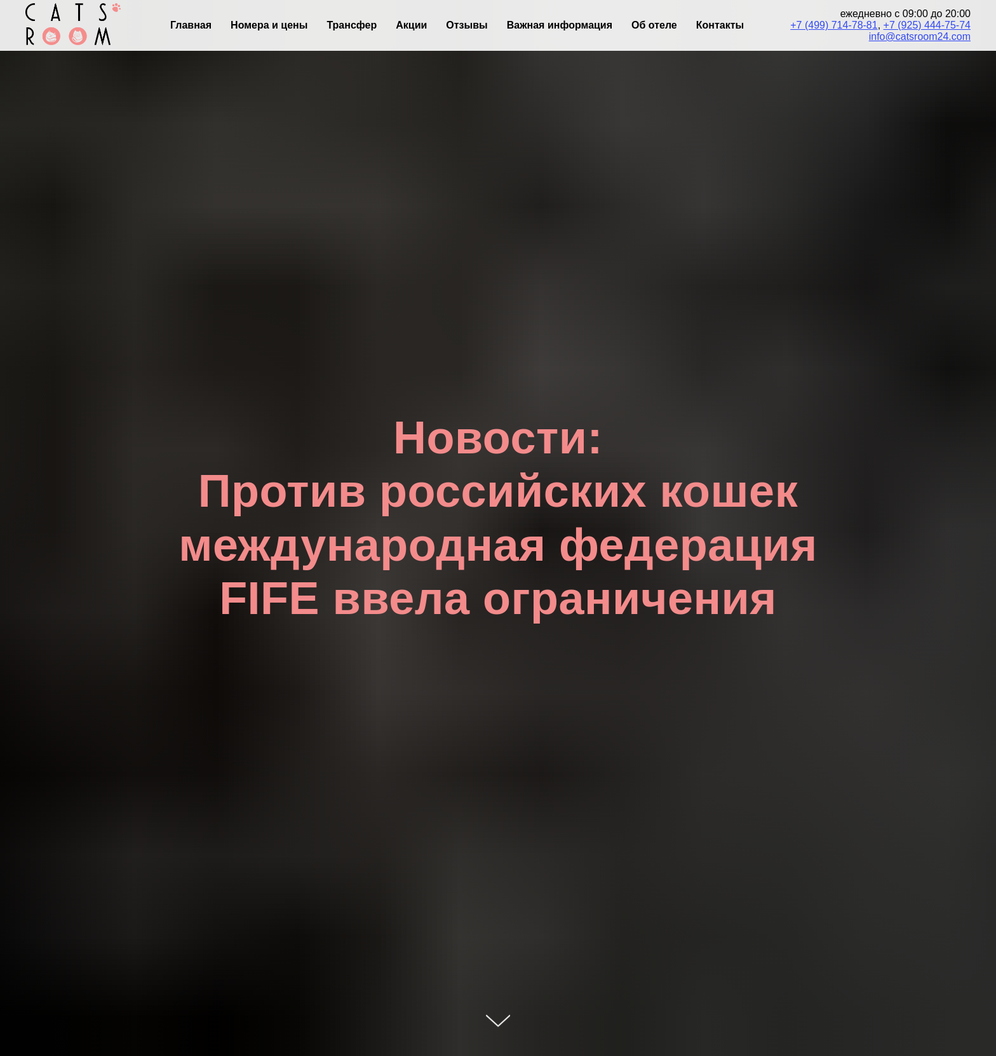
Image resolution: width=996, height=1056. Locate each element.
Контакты (720, 25)
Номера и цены (269, 25)
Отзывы (466, 25)
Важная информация (559, 25)
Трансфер (351, 25)
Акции (411, 25)
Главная (191, 25)
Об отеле (654, 25)
